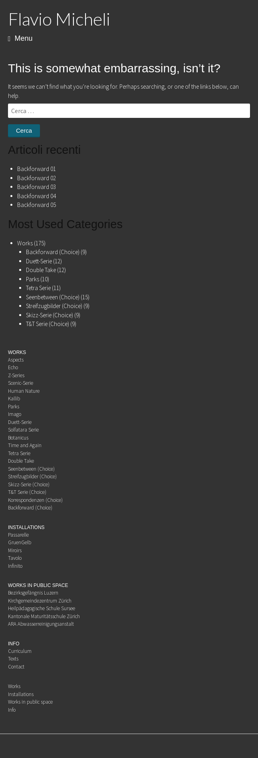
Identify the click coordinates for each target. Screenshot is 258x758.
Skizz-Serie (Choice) (49, 315)
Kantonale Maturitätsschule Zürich (44, 616)
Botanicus (18, 437)
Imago (14, 414)
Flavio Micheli (59, 18)
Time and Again (25, 445)
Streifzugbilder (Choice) (54, 306)
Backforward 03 (36, 187)
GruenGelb (19, 542)
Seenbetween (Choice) (52, 297)
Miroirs (15, 550)
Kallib (14, 398)
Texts (13, 658)
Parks (32, 279)
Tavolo (15, 558)
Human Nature (24, 391)
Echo (13, 367)
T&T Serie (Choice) (47, 324)
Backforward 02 (36, 178)
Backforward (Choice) (52, 252)
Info (12, 709)
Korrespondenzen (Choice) (35, 500)
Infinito (15, 566)
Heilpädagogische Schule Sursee (41, 608)
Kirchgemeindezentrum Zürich (39, 600)
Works (25, 243)
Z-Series (16, 375)
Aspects (16, 359)
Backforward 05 (36, 205)
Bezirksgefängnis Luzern (33, 592)
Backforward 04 (36, 196)
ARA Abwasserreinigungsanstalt (41, 624)
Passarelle (18, 534)
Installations (21, 694)
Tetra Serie (38, 288)
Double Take (41, 270)
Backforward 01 (36, 169)
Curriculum (20, 651)
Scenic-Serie (20, 383)
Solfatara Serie (23, 429)
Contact (16, 666)
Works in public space (30, 701)
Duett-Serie (39, 261)
